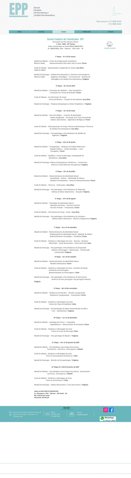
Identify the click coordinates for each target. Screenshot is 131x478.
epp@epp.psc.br (82, 414)
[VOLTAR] (67, 407)
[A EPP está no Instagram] (105, 410)
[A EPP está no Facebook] (111, 410)
